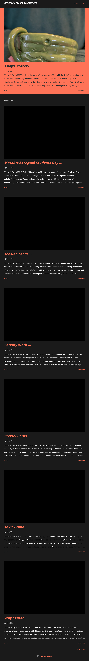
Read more (81, 90)
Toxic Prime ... (16, 527)
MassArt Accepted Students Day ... (33, 162)
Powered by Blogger (44, 656)
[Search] (76, 3)
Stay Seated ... (16, 618)
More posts (81, 649)
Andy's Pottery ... (18, 66)
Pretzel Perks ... (17, 435)
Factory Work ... (17, 344)
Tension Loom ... (18, 253)
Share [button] (6, 90)
